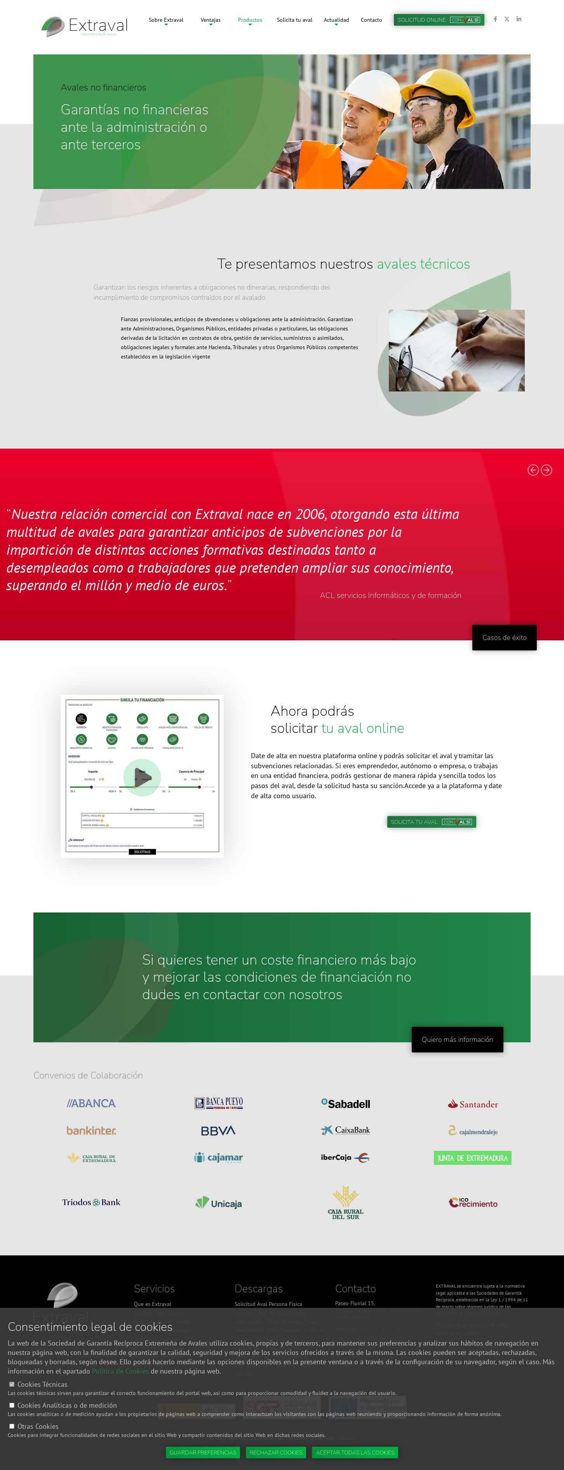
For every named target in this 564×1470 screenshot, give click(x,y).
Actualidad (336, 27)
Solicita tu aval (294, 27)
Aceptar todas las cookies (355, 1452)
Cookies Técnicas (42, 1384)
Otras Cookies (38, 1426)
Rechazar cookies (276, 1452)
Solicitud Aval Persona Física (268, 1303)
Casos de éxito (504, 637)
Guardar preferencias (203, 1452)
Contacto (371, 27)
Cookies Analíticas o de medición (67, 1405)
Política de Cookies (120, 1371)
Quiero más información (457, 1039)
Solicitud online (439, 27)
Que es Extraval (152, 1303)
